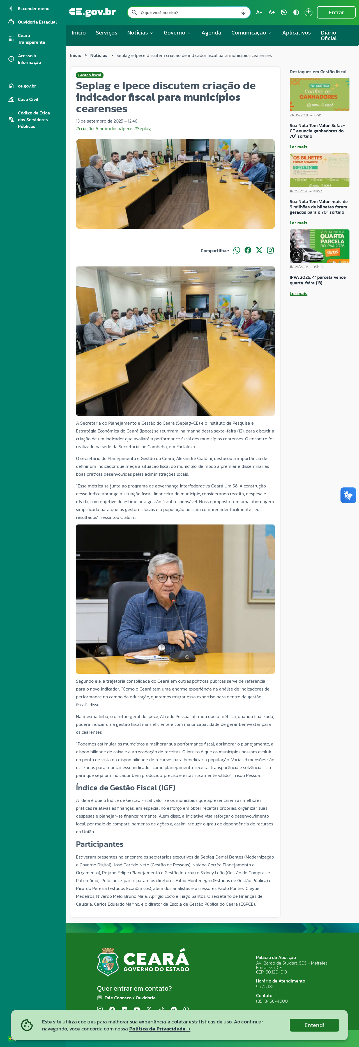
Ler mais (298, 146)
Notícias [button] (140, 32)
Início (79, 32)
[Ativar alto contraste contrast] (296, 12)
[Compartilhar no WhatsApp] (236, 250)
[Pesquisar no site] (189, 12)
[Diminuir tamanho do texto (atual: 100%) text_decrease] (259, 12)
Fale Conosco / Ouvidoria (130, 997)
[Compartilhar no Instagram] (270, 250)
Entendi (315, 1025)
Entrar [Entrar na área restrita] (336, 12)
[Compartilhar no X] (259, 250)
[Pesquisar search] (134, 12)
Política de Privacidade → (159, 1028)
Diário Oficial (329, 35)
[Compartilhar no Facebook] (248, 250)
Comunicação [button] (251, 32)
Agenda (211, 32)
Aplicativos (296, 32)
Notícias (98, 55)
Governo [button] (177, 32)
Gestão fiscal (89, 75)
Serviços (106, 32)
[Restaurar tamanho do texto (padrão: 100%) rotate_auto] (284, 12)
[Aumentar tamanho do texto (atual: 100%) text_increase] (271, 12)
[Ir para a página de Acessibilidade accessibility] (308, 12)
